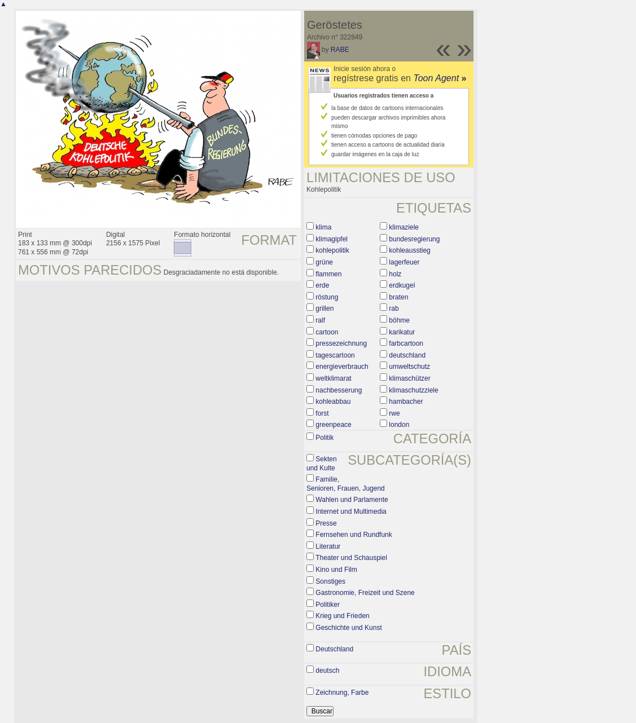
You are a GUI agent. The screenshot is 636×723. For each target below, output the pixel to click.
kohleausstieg (409, 250)
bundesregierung (414, 239)
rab (393, 308)
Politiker (327, 605)
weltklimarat (333, 378)
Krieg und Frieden (342, 616)
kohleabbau (332, 401)
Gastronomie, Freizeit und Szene (364, 593)
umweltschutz (409, 367)
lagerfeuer (404, 262)
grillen (324, 308)
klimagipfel (331, 239)
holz (395, 274)
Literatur (327, 546)
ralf (320, 320)
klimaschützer (409, 378)
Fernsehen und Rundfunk (353, 535)
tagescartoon (334, 355)
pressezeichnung (341, 343)
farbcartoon (406, 343)
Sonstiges (330, 581)
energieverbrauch (341, 367)
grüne (324, 262)
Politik (324, 438)
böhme (399, 320)
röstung (326, 297)
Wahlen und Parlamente (351, 500)
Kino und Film (336, 570)
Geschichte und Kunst (348, 628)
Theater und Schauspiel (351, 558)
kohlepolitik (332, 250)
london (399, 425)
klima (323, 227)
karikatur (402, 332)
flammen (328, 274)
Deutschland (334, 649)
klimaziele (404, 227)
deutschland (407, 355)
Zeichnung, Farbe (342, 692)
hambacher (406, 401)
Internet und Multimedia (350, 511)
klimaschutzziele (413, 390)
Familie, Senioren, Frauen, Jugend (345, 483)
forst (321, 413)
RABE (340, 50)
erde (322, 285)
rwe (394, 413)
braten (398, 297)
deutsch (327, 670)
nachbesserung (338, 390)
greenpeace (333, 425)
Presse (325, 523)
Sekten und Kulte (321, 463)
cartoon (326, 332)
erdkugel (402, 285)
